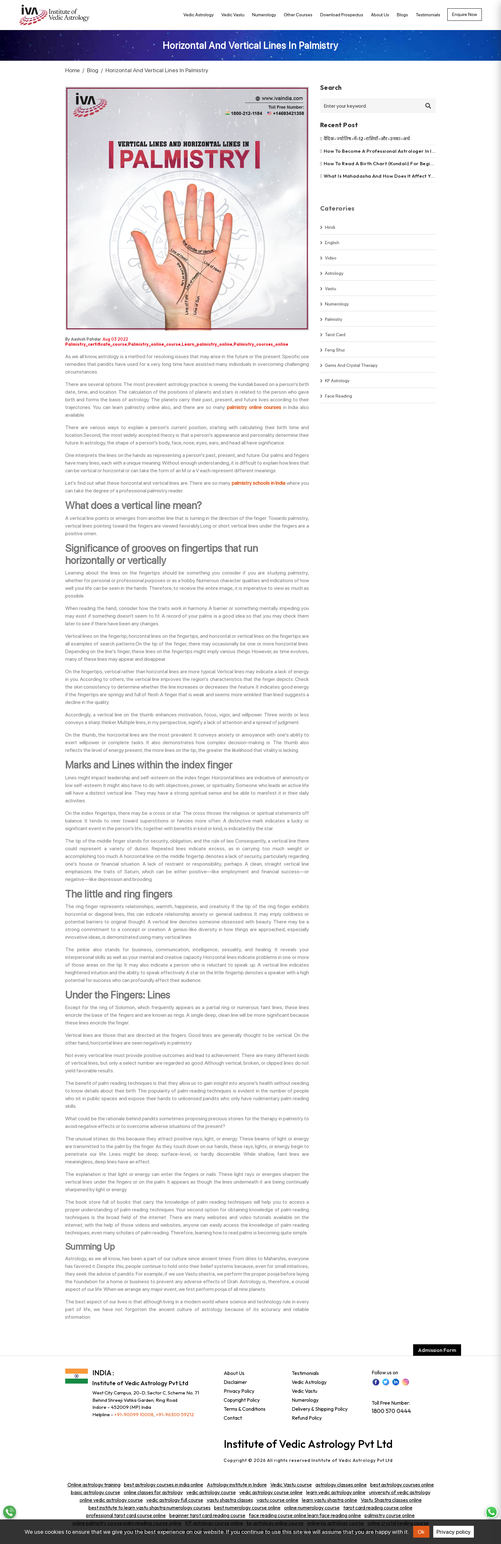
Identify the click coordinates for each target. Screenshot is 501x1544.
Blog (92, 70)
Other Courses (298, 14)
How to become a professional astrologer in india (383, 151)
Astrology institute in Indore (237, 1484)
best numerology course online (247, 1507)
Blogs (402, 14)
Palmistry (331, 323)
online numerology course (312, 1507)
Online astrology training (93, 1484)
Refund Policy (307, 1418)
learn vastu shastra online (329, 1500)
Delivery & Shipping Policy (320, 1409)
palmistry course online (390, 1515)
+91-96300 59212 (175, 1414)
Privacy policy (453, 1531)
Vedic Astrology (198, 14)
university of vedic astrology (399, 1492)
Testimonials (428, 14)
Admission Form (437, 1350)
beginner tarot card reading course (207, 1515)
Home (72, 70)
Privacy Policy (239, 1391)
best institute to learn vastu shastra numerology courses (150, 1507)
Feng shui (332, 354)
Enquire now (464, 14)
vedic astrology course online (271, 1492)
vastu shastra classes (230, 1500)
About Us (380, 14)
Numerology (264, 14)
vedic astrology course (211, 1492)
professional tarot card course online (126, 1515)
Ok (421, 1531)
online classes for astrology (153, 1492)
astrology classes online (341, 1484)
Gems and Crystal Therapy (349, 369)
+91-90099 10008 (134, 1414)
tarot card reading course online (377, 1507)
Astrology (331, 277)
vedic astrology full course (174, 1500)
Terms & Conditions (245, 1409)
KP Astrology (335, 384)
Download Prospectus (341, 14)
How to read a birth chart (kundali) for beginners (383, 163)
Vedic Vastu (232, 14)
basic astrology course (95, 1492)
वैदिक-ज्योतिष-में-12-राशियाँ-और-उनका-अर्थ (367, 138)
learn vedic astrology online (336, 1492)
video (328, 262)
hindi (327, 231)
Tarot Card (332, 338)
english (329, 246)
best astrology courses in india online (163, 1484)
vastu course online (277, 1500)
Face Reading (336, 400)
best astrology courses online (402, 1484)
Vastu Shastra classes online (391, 1500)
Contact (233, 1418)
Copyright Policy (242, 1400)
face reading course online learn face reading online (305, 1515)
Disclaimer (235, 1382)
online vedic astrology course (111, 1500)
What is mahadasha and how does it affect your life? (388, 176)
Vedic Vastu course (291, 1484)
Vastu (328, 292)
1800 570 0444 (391, 1411)
